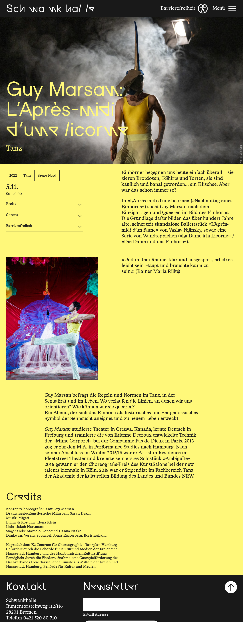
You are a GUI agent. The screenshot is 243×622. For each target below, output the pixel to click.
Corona (44, 215)
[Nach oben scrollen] (231, 587)
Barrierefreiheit (44, 226)
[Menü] (224, 8)
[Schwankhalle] (50, 8)
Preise (44, 204)
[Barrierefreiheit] (184, 8)
